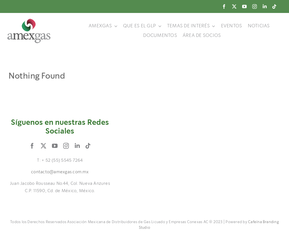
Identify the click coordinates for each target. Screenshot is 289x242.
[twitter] (234, 6)
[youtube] (244, 6)
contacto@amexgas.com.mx (60, 172)
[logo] (29, 21)
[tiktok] (274, 6)
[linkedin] (265, 6)
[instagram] (254, 6)
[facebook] (224, 6)
